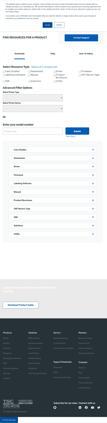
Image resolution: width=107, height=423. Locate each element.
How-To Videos (86, 54)
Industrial (6, 348)
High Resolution (34, 348)
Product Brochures (61, 76)
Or (4, 117)
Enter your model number (18, 125)
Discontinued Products (62, 377)
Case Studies (12, 71)
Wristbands (32, 368)
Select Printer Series (12, 103)
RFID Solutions (34, 338)
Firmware (86, 71)
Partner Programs (85, 348)
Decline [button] (59, 25)
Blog (80, 373)
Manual (34, 74)
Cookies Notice (84, 388)
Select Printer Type (11, 92)
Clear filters (70, 136)
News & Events (84, 378)
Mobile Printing (34, 363)
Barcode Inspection (10, 368)
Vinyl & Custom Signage (37, 373)
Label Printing (33, 353)
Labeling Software (15, 74)
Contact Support (81, 38)
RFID (5, 363)
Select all (36, 67)
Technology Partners (86, 353)
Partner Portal (84, 343)
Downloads (19, 54)
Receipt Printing (34, 358)
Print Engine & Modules (12, 358)
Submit (77, 131)
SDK (7, 81)
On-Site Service (60, 343)
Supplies (6, 378)
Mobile (5, 338)
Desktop (6, 343)
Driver (59, 71)
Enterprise (7, 353)
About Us (82, 368)
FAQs (52, 54)
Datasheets (36, 71)
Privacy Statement (86, 383)
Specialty (6, 373)
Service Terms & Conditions (64, 348)
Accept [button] (47, 25)
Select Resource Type (16, 67)
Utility (59, 81)
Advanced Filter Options (17, 88)
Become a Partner (85, 338)
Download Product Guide (21, 305)
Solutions (35, 81)
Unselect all (50, 67)
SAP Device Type (90, 74)
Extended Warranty (61, 338)
